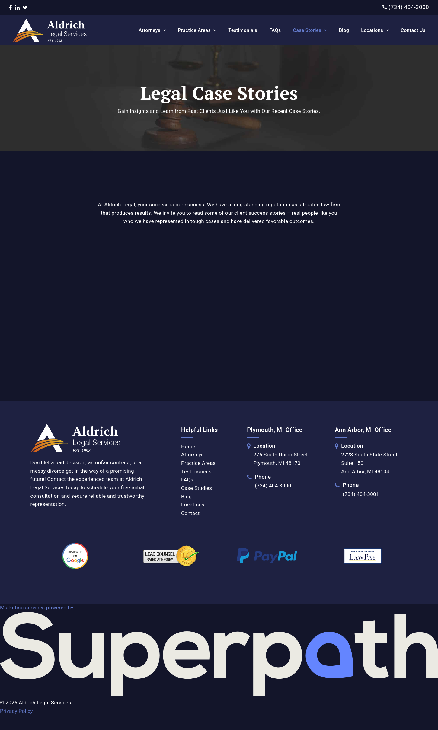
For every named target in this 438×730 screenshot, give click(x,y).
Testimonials (196, 471)
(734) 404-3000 (405, 7)
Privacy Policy (16, 711)
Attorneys (192, 455)
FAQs (187, 480)
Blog (186, 497)
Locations (192, 505)
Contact (190, 513)
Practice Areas (198, 463)
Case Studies (196, 488)
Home (188, 446)
